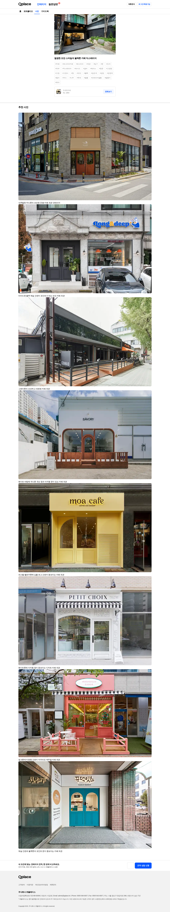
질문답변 (54, 3)
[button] (149, 115)
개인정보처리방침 (41, 885)
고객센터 (21, 885)
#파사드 (77, 68)
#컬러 (57, 78)
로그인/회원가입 (144, 4)
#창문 (101, 68)
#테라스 (93, 68)
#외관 (88, 64)
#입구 (96, 64)
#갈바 (85, 68)
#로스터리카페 (68, 64)
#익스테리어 (67, 68)
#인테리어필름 (96, 78)
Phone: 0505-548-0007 (79, 896)
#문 (102, 64)
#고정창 (109, 68)
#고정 (57, 73)
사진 (37, 11)
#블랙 (86, 73)
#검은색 (94, 73)
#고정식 (65, 73)
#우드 (65, 78)
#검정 (102, 73)
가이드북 (45, 11)
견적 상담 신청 (143, 865)
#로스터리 (79, 64)
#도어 (108, 64)
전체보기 (108, 92)
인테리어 (41, 4)
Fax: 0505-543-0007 (96, 896)
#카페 (57, 64)
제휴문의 (131, 4)
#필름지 (107, 78)
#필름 (86, 78)
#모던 (79, 73)
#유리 (57, 82)
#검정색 (110, 73)
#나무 (72, 78)
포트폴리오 (28, 11)
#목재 (79, 78)
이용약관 (30, 885)
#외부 (57, 68)
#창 (72, 73)
